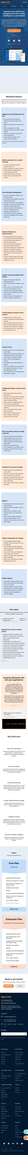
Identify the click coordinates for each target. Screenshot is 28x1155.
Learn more (14, 705)
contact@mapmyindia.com (8, 1016)
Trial (14, 30)
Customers (3, 1130)
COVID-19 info (18, 1109)
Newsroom (17, 1130)
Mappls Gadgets (4, 1094)
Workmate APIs (18, 1059)
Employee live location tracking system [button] (8, 619)
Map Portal (3, 1059)
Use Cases (13, 6)
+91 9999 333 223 (10, 1021)
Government (17, 1092)
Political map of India (5, 1115)
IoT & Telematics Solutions (20, 1073)
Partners (17, 1125)
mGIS (2, 1073)
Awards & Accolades (19, 1132)
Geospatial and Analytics (6, 1075)
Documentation (18, 1106)
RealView (3, 1057)
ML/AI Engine (3, 1078)
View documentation (10, 716)
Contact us (14, 35)
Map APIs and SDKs (19, 1052)
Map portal (3, 1106)
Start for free (14, 909)
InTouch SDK (17, 1057)
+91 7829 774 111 (10, 1019)
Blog (2, 1132)
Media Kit (17, 1134)
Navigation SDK (4, 1097)
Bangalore (9, 1024)
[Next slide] (26, 619)
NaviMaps (3, 1090)
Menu (25, 2)
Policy (6, 1148)
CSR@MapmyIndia (19, 1136)
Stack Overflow (18, 1115)
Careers (16, 1128)
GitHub (16, 1113)
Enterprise (17, 1088)
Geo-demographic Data (5, 1054)
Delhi (5, 1024)
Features (4, 6)
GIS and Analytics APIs (19, 1063)
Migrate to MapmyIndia (19, 1111)
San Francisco (21, 1024)
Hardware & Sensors (19, 1080)
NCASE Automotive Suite (6, 1088)
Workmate (17, 1078)
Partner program (4, 1128)
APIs (21, 6)
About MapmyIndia (5, 1125)
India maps (3, 1118)
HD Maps (3, 1063)
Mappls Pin (3, 1061)
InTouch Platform (18, 1075)
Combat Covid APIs (19, 1054)
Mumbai (14, 1024)
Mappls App (3, 1092)
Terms (2, 1148)
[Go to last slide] (1, 619)
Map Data (3, 1052)
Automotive (17, 1090)
